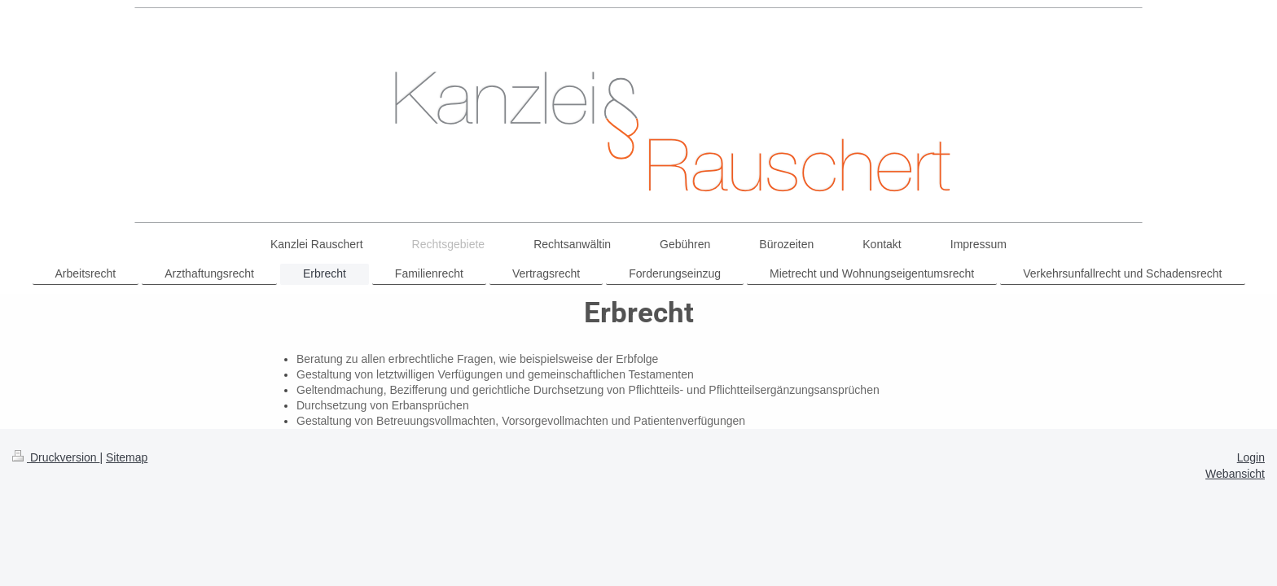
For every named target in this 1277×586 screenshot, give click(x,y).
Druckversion (55, 457)
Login (1251, 457)
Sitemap (126, 457)
